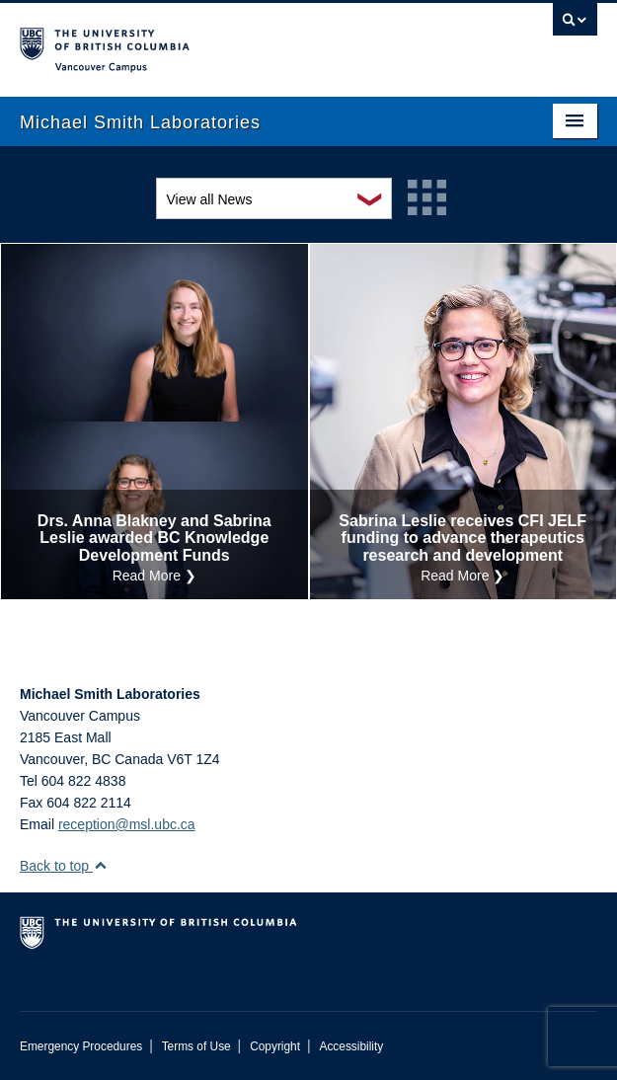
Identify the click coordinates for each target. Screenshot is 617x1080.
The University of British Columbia (222, 40)
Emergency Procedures (81, 1046)
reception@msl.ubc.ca (126, 824)
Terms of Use (196, 1046)
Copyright (275, 1046)
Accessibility (351, 1046)
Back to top (64, 866)
